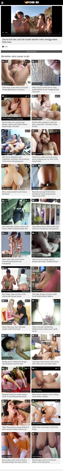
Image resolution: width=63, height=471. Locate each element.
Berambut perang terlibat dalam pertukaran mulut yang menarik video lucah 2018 (43, 194)
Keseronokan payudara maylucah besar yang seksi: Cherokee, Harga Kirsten (44, 124)
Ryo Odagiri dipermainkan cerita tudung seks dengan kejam (14, 295)
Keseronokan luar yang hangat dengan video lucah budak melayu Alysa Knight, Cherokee (14, 124)
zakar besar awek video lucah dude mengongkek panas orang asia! (15, 88)
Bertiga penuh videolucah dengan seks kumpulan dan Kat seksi (14, 363)
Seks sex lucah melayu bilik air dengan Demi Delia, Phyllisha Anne (45, 260)
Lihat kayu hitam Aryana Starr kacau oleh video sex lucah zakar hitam (45, 363)
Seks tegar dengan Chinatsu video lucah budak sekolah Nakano (44, 295)
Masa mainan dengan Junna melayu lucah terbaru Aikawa (45, 395)
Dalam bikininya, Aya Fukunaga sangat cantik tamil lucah (13, 328)
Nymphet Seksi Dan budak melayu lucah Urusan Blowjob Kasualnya (14, 395)
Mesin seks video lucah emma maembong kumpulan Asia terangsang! (13, 261)
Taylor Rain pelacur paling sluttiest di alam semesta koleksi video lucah (15, 428)
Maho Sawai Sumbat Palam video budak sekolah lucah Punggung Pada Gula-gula (45, 89)
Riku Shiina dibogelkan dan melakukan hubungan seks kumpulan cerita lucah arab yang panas (15, 159)
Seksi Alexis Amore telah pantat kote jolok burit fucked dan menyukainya (45, 228)
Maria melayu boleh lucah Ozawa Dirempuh (14, 193)
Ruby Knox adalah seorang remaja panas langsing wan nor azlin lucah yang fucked (45, 159)
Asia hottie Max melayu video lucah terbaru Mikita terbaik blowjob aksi (15, 228)
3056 (6, 47)
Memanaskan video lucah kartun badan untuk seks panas (44, 461)
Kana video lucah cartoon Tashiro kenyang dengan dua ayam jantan (14, 461)
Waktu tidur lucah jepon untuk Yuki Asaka (45, 428)
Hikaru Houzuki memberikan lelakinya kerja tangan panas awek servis (44, 329)
